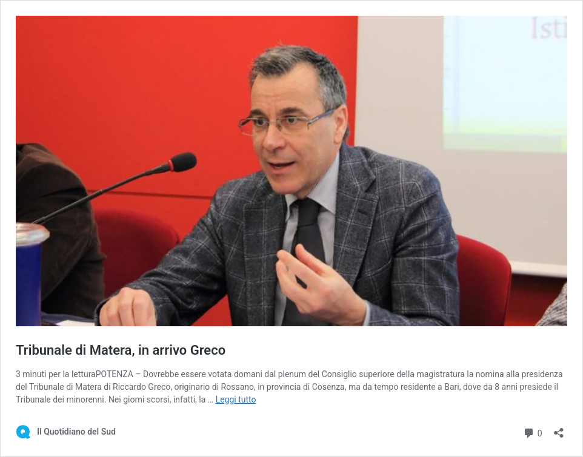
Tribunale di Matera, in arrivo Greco (120, 350)
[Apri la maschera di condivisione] (558, 428)
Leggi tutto (236, 399)
